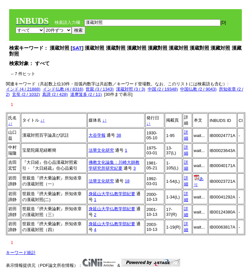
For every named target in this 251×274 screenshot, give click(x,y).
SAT (77, 48)
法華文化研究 (101, 150)
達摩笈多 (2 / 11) (86, 94)
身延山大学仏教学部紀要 (112, 193)
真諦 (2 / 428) (55, 94)
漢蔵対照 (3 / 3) (130, 89)
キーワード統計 (21, 252)
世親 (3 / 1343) (99, 89)
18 (127, 181)
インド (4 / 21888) (23, 89)
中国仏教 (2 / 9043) (198, 89)
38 (118, 135)
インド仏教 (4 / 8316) (63, 89)
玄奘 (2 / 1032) (26, 94)
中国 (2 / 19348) (163, 89)
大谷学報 (97, 135)
